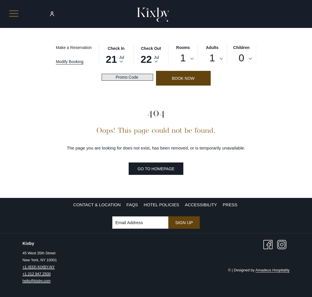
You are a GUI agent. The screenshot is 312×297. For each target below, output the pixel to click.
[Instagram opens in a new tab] (281, 244)
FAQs (132, 204)
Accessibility (201, 204)
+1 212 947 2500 (36, 274)
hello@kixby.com (36, 281)
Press (230, 204)
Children (241, 47)
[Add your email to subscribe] (140, 222)
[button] (116, 54)
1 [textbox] (183, 58)
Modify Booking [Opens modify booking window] (69, 61)
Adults (212, 47)
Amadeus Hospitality (273, 270)
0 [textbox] (241, 58)
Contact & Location (97, 204)
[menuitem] (96, 204)
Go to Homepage (156, 169)
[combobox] (183, 59)
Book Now (183, 78)
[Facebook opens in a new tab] (268, 244)
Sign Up (184, 222)
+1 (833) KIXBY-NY (38, 267)
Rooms (183, 47)
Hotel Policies (161, 204)
